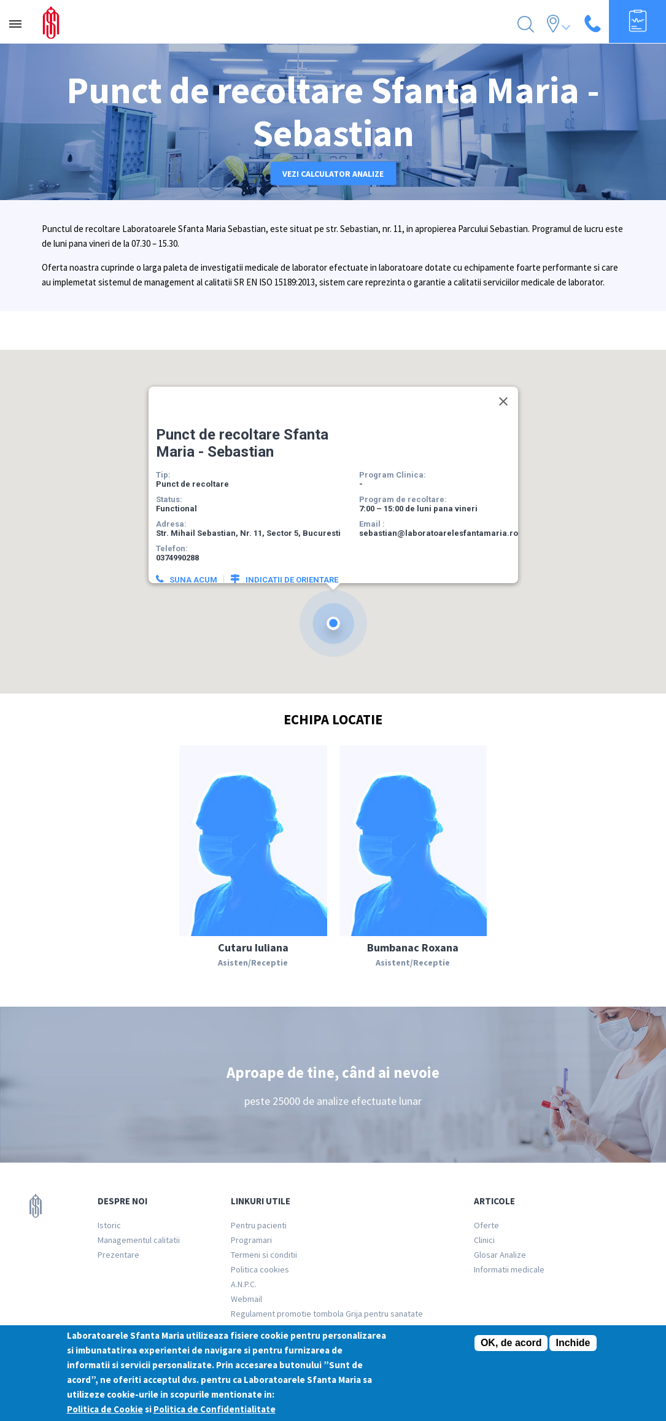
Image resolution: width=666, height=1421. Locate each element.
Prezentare (118, 1254)
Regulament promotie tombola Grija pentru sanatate (327, 1313)
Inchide (573, 1343)
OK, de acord (511, 1343)
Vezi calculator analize (333, 173)
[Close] (503, 394)
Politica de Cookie (105, 1409)
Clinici (484, 1239)
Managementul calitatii (139, 1239)
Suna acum (193, 573)
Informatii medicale (509, 1269)
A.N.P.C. (244, 1284)
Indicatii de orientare (292, 573)
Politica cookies (260, 1269)
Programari (251, 1239)
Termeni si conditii (264, 1254)
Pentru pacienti (259, 1225)
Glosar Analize (500, 1254)
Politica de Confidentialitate (214, 1409)
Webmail (246, 1298)
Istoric (109, 1225)
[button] (333, 616)
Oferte (486, 1225)
